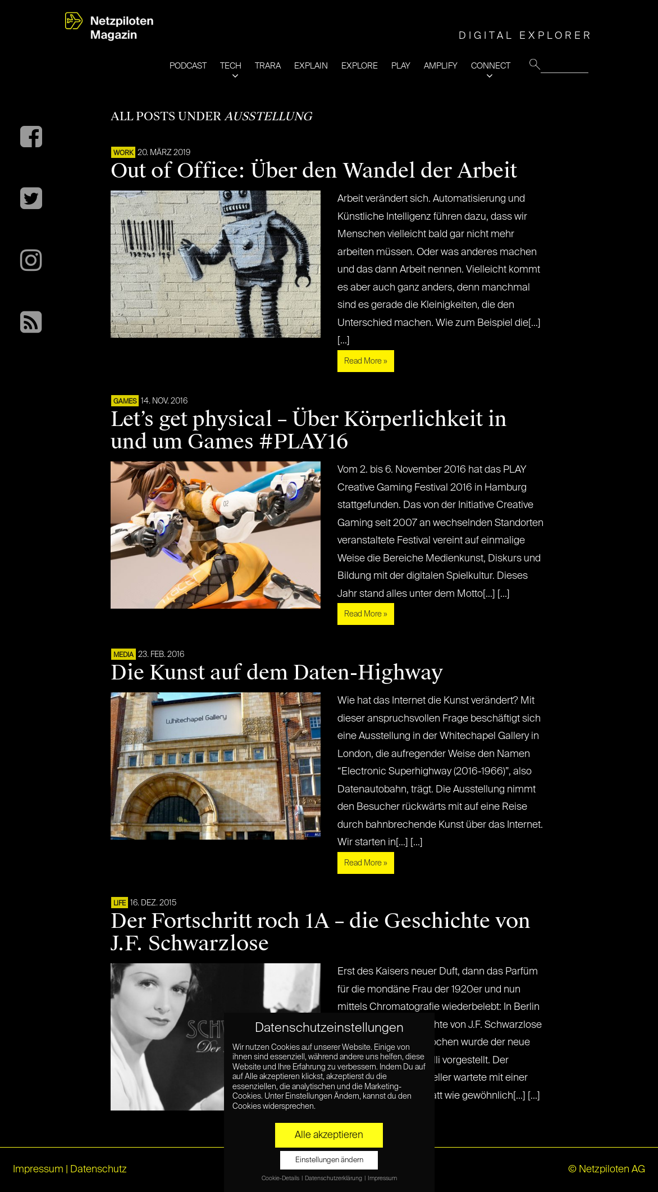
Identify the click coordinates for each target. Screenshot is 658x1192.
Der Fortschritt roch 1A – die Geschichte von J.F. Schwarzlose (321, 932)
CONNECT (490, 66)
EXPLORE (359, 66)
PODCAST (188, 66)
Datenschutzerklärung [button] (334, 1178)
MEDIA (123, 655)
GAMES (124, 401)
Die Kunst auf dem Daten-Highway (277, 673)
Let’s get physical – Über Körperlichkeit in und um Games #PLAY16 (309, 430)
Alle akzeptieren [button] (329, 1135)
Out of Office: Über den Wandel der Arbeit (314, 171)
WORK (123, 153)
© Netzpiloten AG (606, 1169)
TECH (230, 66)
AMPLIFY (441, 66)
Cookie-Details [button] (281, 1178)
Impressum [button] (382, 1178)
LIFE (119, 903)
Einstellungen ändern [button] (329, 1160)
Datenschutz (98, 1169)
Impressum (38, 1169)
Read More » (365, 361)
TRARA (268, 66)
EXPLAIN (311, 66)
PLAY (400, 66)
